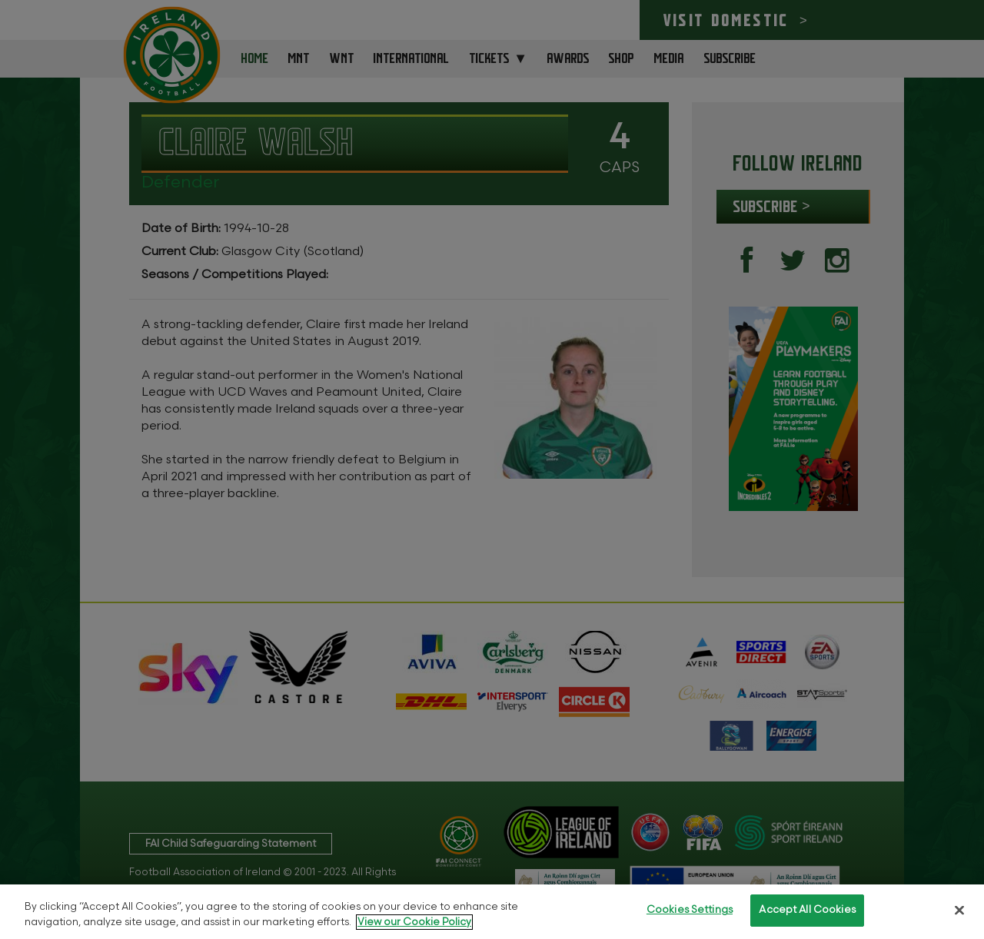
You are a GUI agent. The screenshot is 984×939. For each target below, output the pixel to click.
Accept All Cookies (807, 910)
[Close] (959, 910)
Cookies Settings (690, 910)
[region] (492, 911)
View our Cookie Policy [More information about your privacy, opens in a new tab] (414, 922)
